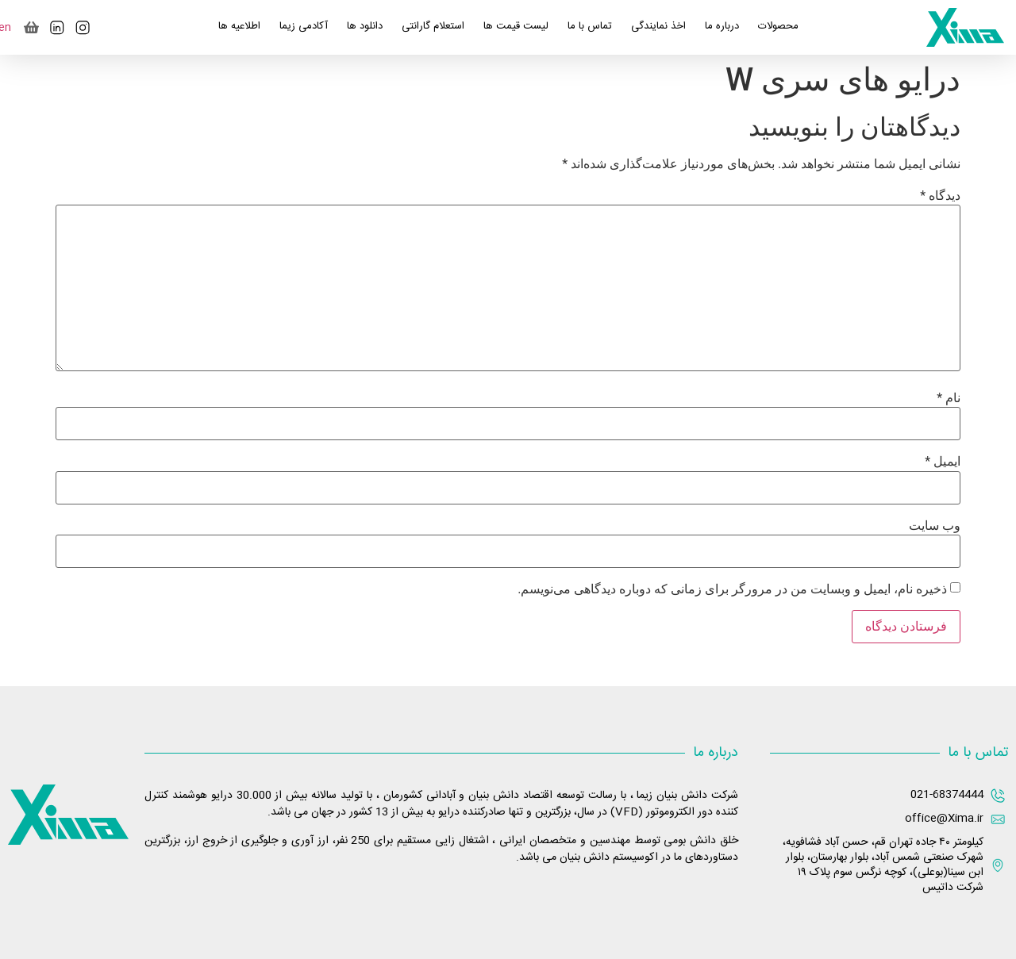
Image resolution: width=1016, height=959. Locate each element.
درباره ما (722, 26)
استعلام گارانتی (433, 26)
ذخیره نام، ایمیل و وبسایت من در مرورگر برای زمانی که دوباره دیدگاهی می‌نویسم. (732, 589)
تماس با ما (590, 26)
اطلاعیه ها (239, 26)
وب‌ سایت (934, 526)
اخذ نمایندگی (658, 26)
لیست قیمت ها (515, 26)
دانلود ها (365, 26)
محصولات (778, 26)
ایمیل (942, 461)
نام (948, 398)
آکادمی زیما (303, 26)
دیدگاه (940, 196)
